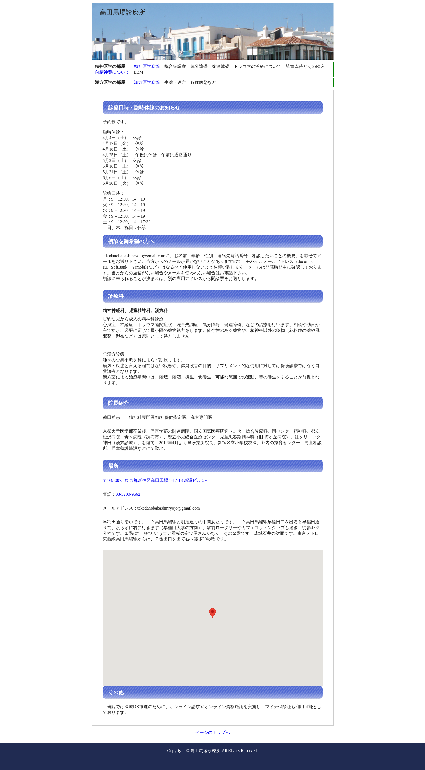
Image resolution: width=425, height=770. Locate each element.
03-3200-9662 (128, 494)
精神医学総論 (147, 66)
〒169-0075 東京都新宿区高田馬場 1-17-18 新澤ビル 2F (155, 480)
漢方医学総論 (147, 82)
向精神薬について (112, 72)
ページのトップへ (212, 732)
